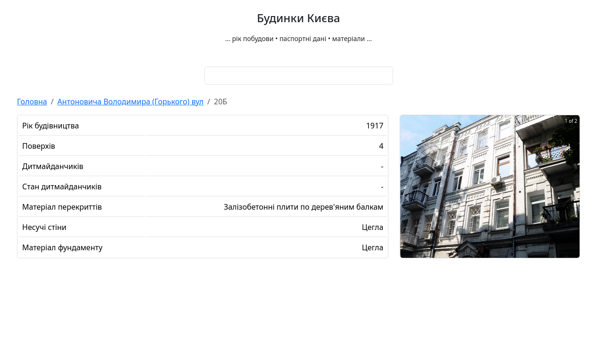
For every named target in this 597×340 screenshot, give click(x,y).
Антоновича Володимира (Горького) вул (131, 101)
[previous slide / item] (406, 197)
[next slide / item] (573, 197)
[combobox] (298, 76)
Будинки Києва (298, 18)
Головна (32, 101)
